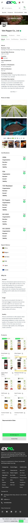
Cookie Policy (14, 521)
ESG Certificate (18, 12)
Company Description (7, 79)
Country (3, 56)
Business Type (5, 48)
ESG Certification (6, 69)
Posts (18, 35)
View (24, 158)
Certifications (15, 39)
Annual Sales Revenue (7, 52)
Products (10, 12)
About (3, 39)
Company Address (6, 73)
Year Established (6, 60)
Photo (8, 39)
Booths (4, 12)
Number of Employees (7, 64)
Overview (4, 35)
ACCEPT (21, 521)
